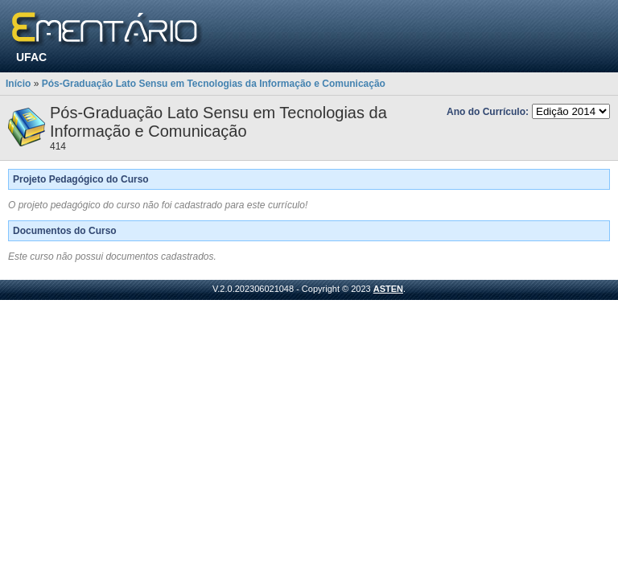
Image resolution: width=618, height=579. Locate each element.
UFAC (31, 57)
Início (18, 83)
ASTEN (388, 289)
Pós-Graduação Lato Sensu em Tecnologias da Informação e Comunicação (213, 83)
